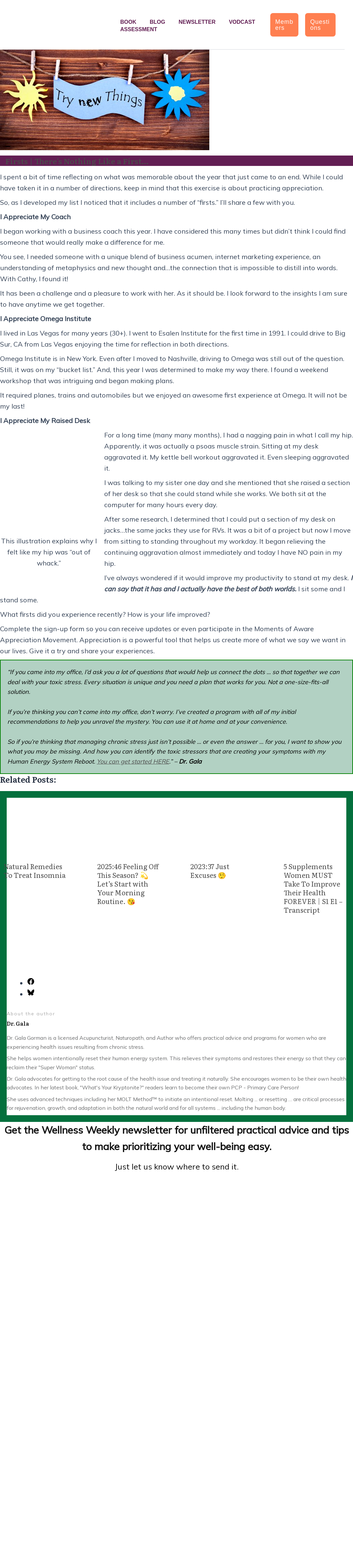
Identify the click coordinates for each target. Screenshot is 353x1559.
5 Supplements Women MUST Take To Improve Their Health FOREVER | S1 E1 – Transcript (313, 888)
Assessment (138, 29)
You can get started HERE (133, 761)
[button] (284, 25)
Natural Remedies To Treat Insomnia (35, 870)
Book (128, 22)
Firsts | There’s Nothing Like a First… (79, 161)
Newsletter (197, 22)
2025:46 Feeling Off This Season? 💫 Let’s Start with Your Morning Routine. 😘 (127, 883)
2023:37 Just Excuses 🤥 (209, 870)
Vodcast (242, 22)
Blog (157, 22)
